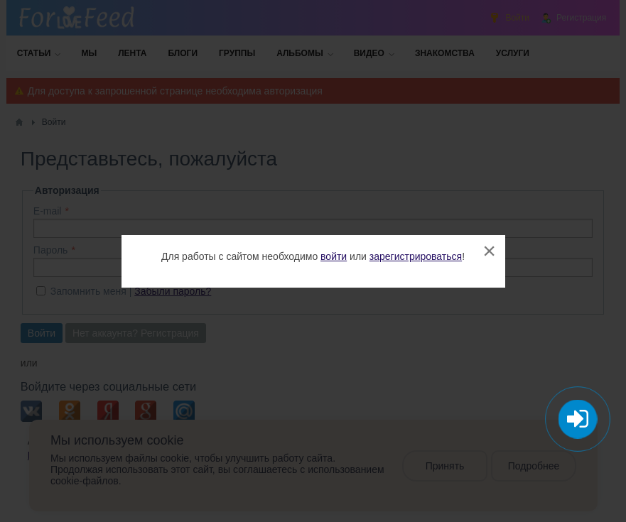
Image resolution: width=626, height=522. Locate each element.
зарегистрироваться (415, 256)
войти (333, 256)
